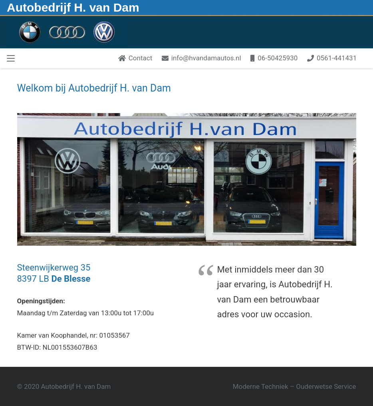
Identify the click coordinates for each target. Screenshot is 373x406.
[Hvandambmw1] (67, 31)
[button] (10, 58)
